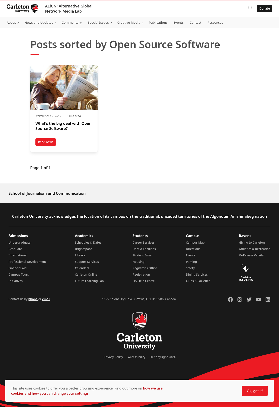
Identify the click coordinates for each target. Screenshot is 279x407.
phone (33, 299)
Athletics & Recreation (254, 249)
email (46, 299)
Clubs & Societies (198, 281)
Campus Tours (19, 274)
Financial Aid (17, 268)
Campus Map (195, 242)
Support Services (87, 262)
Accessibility (136, 357)
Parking (191, 262)
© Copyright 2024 (162, 357)
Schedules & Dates (88, 242)
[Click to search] (250, 8)
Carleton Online (86, 274)
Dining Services (197, 274)
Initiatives (16, 281)
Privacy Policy (113, 357)
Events (190, 255)
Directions (193, 249)
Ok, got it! (255, 390)
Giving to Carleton (252, 242)
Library (80, 255)
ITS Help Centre (144, 281)
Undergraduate (20, 242)
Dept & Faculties (144, 249)
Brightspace (83, 249)
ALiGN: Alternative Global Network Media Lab (69, 8)
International (18, 255)
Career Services (144, 242)
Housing (139, 262)
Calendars (82, 268)
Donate (264, 8)
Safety (190, 268)
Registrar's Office (145, 268)
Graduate (15, 249)
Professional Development (27, 262)
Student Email (142, 255)
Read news (47, 143)
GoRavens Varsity (251, 255)
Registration (141, 274)
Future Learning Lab (89, 281)
